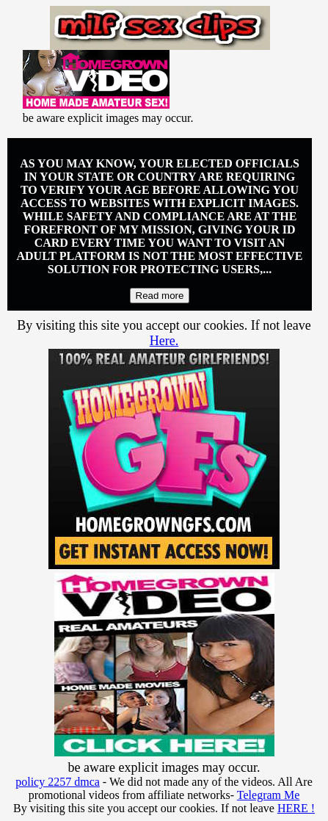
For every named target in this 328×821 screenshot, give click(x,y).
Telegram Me (268, 795)
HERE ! (296, 808)
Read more (160, 295)
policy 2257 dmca (57, 781)
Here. (164, 340)
